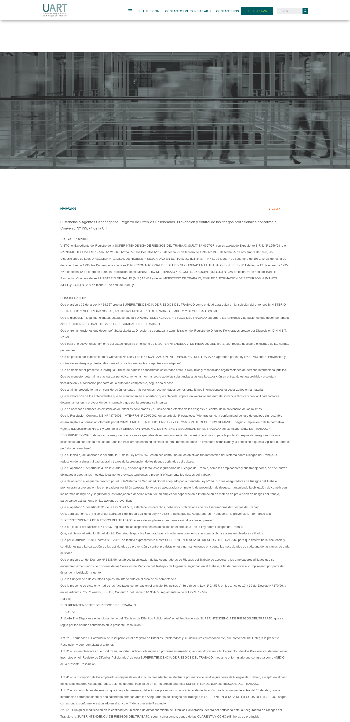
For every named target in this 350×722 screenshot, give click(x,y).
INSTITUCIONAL (149, 11)
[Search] (305, 11)
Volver (274, 209)
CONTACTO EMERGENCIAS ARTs (188, 11)
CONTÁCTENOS (227, 11)
